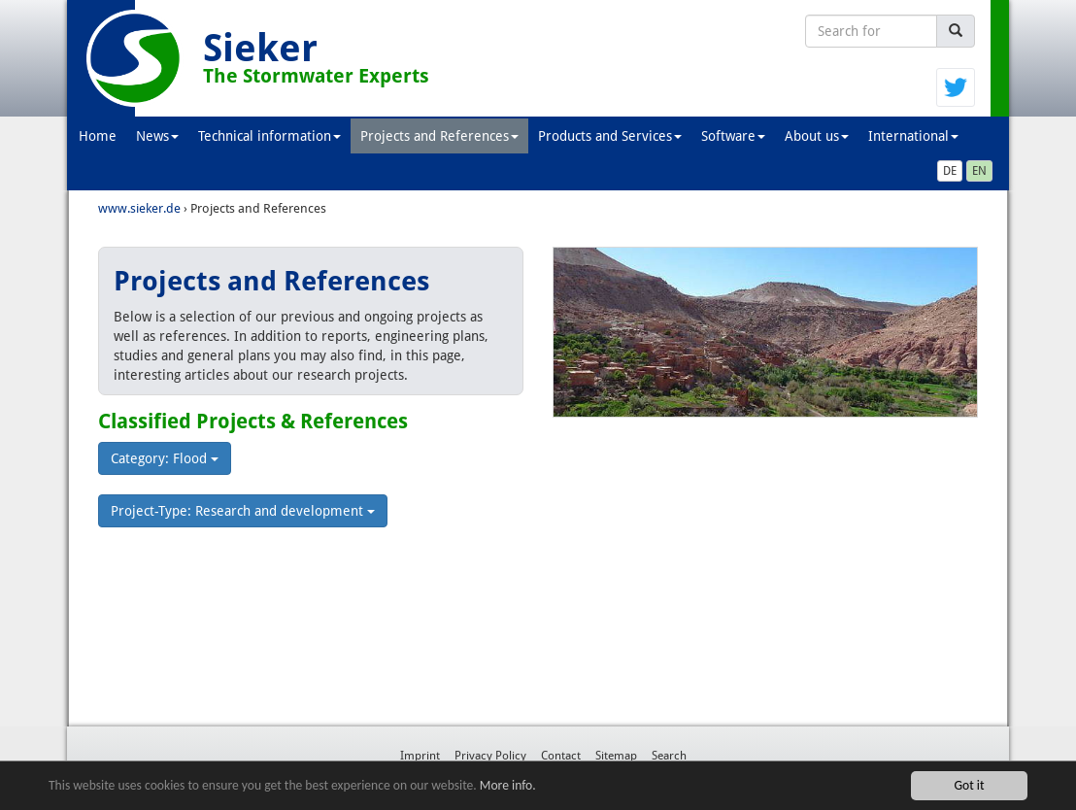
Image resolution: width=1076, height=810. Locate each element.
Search (669, 755)
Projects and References (439, 136)
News (157, 136)
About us (817, 136)
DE (950, 171)
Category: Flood (165, 458)
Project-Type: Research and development (243, 511)
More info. (508, 785)
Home (98, 136)
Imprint (420, 755)
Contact (561, 755)
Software (733, 136)
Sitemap (616, 755)
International (913, 136)
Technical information (269, 136)
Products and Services (610, 136)
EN (979, 171)
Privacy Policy (490, 755)
